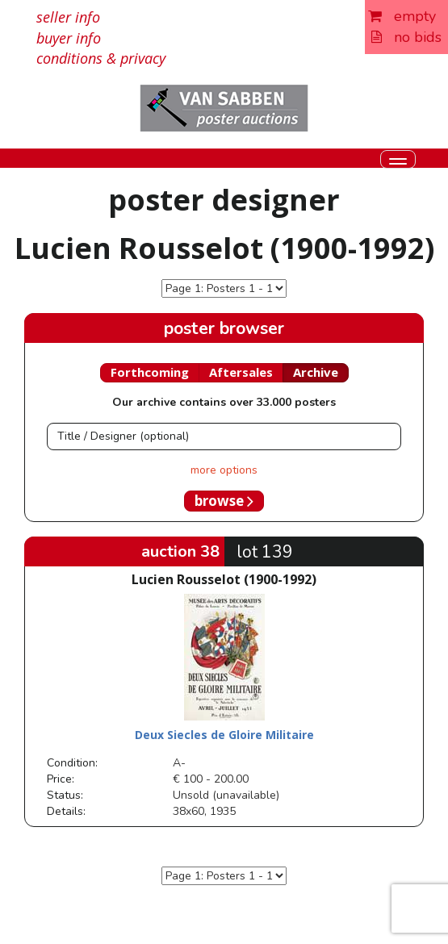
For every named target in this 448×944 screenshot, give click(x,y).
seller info (68, 17)
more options (224, 470)
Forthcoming (150, 372)
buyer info (68, 38)
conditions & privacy (100, 58)
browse (224, 500)
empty (402, 16)
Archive (315, 372)
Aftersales (241, 372)
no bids (406, 37)
